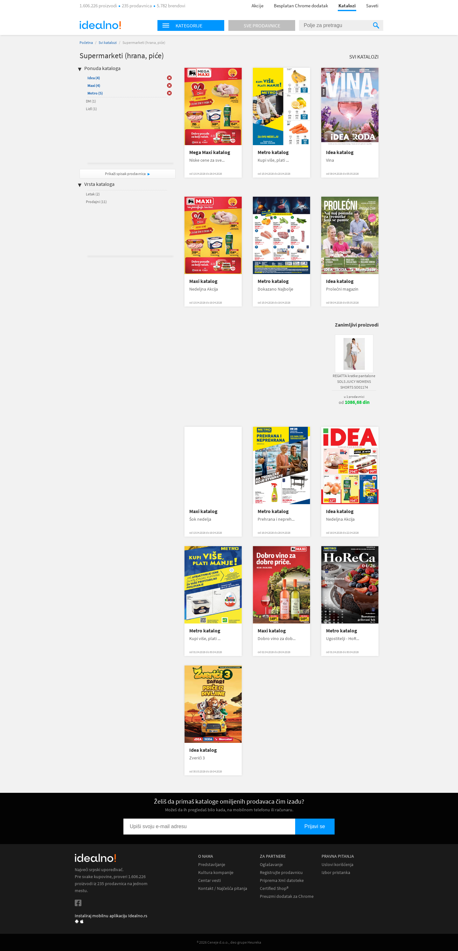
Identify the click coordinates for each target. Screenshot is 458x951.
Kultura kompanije (215, 872)
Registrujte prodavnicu (281, 872)
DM (91, 101)
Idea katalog (340, 152)
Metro (95, 93)
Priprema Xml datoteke (282, 880)
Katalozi (347, 6)
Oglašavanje (271, 864)
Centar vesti (209, 880)
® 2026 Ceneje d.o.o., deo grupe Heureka (229, 942)
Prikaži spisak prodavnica (125, 173)
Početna (86, 42)
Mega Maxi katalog (209, 152)
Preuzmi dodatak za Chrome (287, 896)
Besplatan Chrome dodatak (301, 6)
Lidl (91, 108)
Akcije (257, 6)
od (354, 402)
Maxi (93, 85)
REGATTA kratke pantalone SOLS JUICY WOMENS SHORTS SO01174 (354, 381)
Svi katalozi (108, 42)
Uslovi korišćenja (337, 864)
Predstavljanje (211, 864)
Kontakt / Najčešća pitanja (222, 888)
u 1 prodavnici (354, 396)
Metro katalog (273, 152)
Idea (93, 77)
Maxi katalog (203, 281)
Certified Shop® (274, 888)
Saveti (372, 6)
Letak (93, 194)
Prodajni (96, 201)
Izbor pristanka (336, 872)
